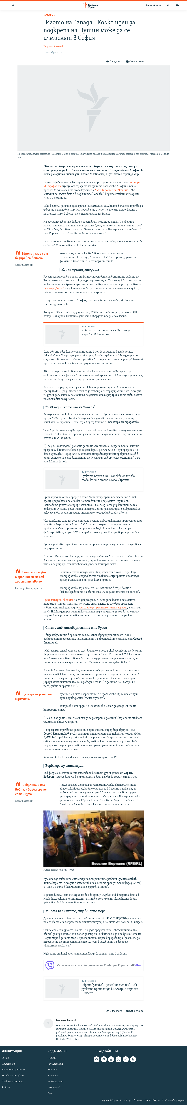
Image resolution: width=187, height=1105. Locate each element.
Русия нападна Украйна (58, 600)
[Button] (114, 62)
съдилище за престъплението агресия (102, 607)
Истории (49, 15)
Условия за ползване (13, 1076)
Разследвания (55, 1064)
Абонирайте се (153, 5)
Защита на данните (13, 1070)
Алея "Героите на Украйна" (112, 190)
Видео (51, 1093)
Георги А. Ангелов (53, 46)
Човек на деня (55, 1081)
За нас (5, 1058)
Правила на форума (12, 1081)
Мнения (52, 1070)
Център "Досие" (53, 288)
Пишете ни (8, 1064)
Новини (52, 1058)
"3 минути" (54, 1087)
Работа (6, 1087)
